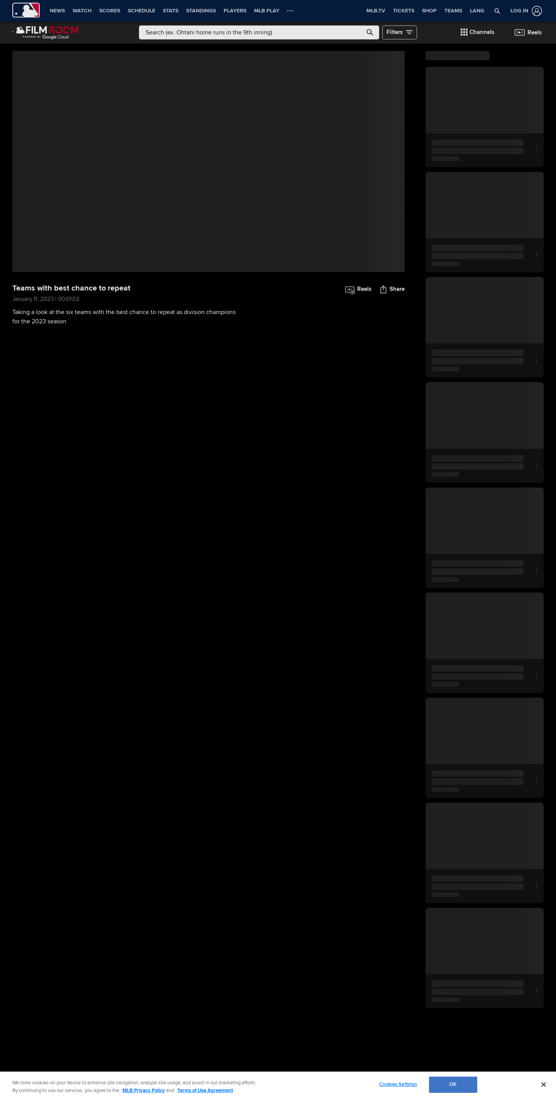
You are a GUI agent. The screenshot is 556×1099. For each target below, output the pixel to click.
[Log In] (525, 11)
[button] (497, 11)
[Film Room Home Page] (45, 32)
